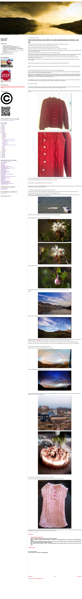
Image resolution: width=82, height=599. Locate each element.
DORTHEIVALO (17, 5)
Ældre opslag (79, 576)
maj (3, 147)
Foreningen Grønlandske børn (5, 168)
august (3, 137)
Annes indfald (33, 537)
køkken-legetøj (38, 340)
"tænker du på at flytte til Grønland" (6, 161)
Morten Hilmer (3, 174)
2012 (2, 152)
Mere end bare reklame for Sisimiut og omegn (7, 120)
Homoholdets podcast (4, 189)
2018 (2, 129)
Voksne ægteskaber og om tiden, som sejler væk (8, 140)
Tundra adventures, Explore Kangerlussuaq (7, 183)
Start (54, 576)
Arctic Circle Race (3, 163)
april (3, 148)
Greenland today (3, 169)
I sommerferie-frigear (5, 141)
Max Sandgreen (3, 173)
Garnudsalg (55, 179)
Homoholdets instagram (4, 188)
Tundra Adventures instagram (5, 182)
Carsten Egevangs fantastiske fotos (6, 166)
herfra (46, 179)
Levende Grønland (3, 172)
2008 (2, 156)
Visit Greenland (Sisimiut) (4, 184)
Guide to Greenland (4, 170)
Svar (31, 545)
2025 (2, 124)
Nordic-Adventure (3, 175)
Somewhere (3, 145)
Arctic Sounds (3, 164)
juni (3, 146)
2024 (2, 125)
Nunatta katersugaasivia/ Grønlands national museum (8, 176)
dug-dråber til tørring (5, 143)
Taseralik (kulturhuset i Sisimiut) (5, 181)
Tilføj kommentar (31, 547)
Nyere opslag (30, 576)
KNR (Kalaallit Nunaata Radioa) (5, 171)
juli (2, 138)
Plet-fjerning (3, 142)
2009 (2, 155)
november (3, 134)
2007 (2, 157)
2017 (2, 130)
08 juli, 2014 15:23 (39, 537)
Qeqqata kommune (3, 179)
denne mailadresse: (15, 51)
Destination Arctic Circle (4, 167)
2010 (2, 154)
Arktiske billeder (3, 165)
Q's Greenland (3, 178)
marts (3, 149)
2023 (2, 126)
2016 (2, 131)
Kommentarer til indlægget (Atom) (37, 578)
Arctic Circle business (4, 162)
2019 (2, 128)
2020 (2, 127)
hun (47, 478)
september (4, 136)
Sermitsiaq (2, 180)
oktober (3, 135)
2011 (2, 153)
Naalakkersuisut (3, 177)
